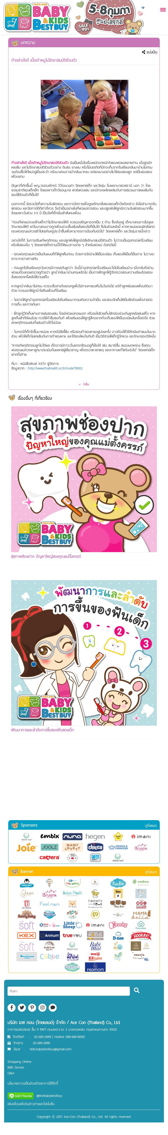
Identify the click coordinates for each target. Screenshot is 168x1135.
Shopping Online (19, 1061)
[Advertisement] (84, 785)
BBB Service (16, 1067)
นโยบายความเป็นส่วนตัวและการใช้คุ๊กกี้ (33, 1083)
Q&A (11, 1073)
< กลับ (84, 384)
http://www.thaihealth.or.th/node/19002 (55, 368)
